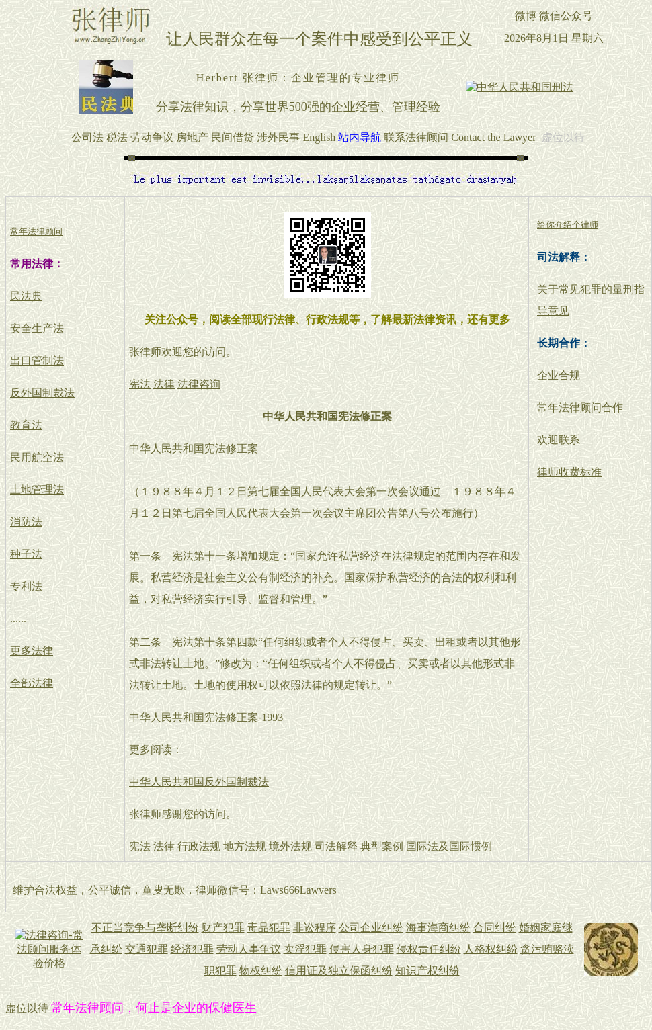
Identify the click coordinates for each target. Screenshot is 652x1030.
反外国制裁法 (42, 392)
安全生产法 (37, 328)
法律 (164, 384)
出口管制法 (37, 360)
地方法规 (244, 846)
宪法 (140, 384)
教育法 (26, 425)
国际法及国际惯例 (449, 846)
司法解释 (336, 846)
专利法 (26, 586)
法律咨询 (198, 384)
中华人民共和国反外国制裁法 (199, 781)
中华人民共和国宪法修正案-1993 (206, 717)
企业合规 (558, 375)
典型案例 (381, 846)
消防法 (26, 521)
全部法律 (31, 683)
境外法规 (290, 846)
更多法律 (31, 650)
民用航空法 (37, 457)
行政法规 (198, 846)
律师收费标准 (569, 472)
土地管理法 (37, 489)
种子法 (26, 554)
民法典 (26, 296)
